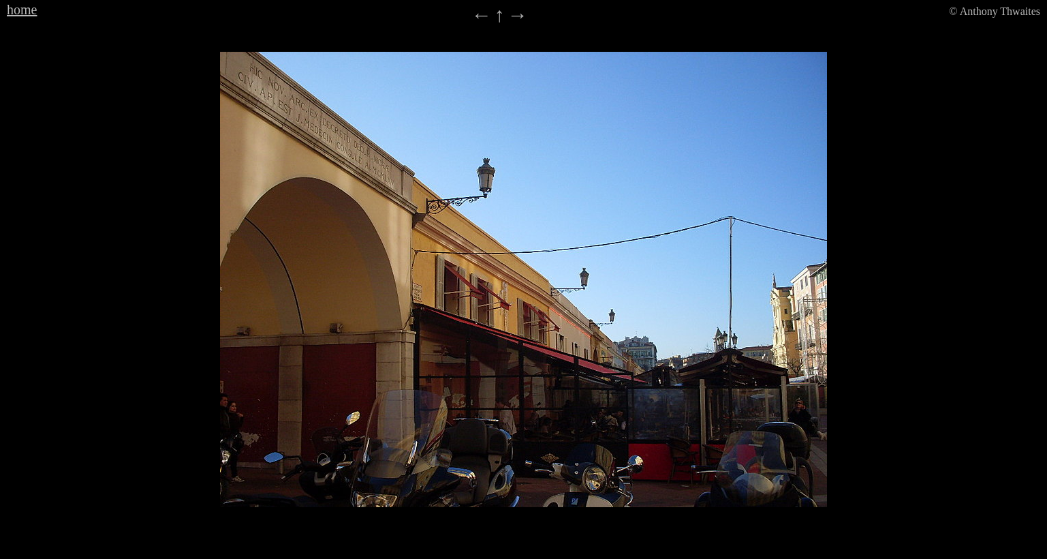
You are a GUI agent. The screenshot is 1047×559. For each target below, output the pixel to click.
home (22, 9)
